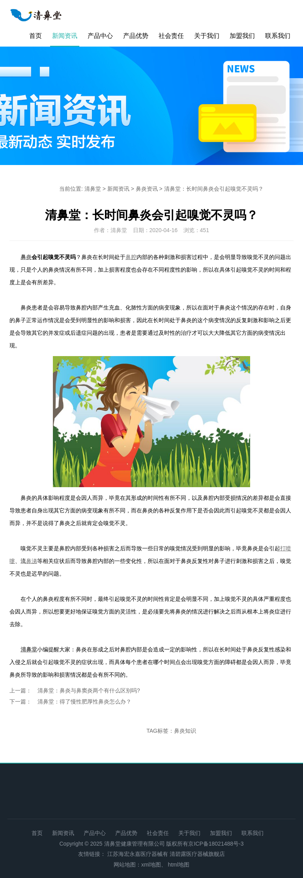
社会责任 (171, 35)
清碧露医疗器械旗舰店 (197, 854)
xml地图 (151, 864)
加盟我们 (242, 35)
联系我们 (277, 35)
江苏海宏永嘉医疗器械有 (137, 854)
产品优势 (135, 35)
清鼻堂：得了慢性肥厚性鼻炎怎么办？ (84, 701)
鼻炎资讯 (147, 189)
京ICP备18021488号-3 (215, 843)
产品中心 (100, 35)
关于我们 (206, 35)
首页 (35, 35)
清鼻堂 (92, 189)
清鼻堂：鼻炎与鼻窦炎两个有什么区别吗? (88, 690)
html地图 (178, 864)
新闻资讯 (64, 35)
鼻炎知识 (185, 731)
